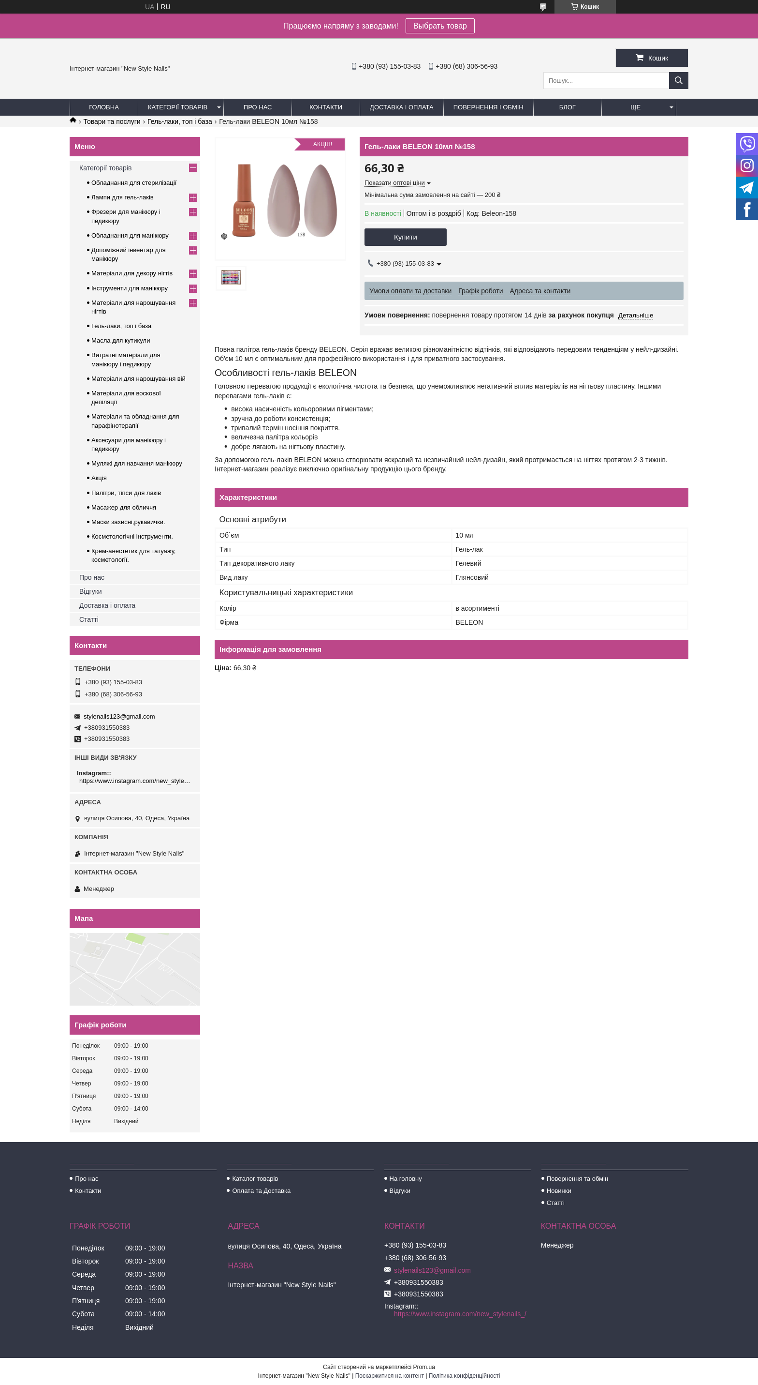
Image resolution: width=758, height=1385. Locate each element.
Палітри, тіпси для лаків (126, 493)
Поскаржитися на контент (389, 1375)
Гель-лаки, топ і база (179, 121)
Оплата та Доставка (261, 1190)
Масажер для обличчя (123, 507)
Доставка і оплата (402, 107)
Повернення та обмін (577, 1178)
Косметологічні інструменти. (132, 536)
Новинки (559, 1190)
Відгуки (90, 591)
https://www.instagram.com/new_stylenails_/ (136, 780)
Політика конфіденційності (464, 1375)
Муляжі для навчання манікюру (136, 463)
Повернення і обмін (488, 107)
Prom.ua (424, 1367)
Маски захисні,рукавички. (128, 522)
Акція (99, 478)
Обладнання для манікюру (130, 235)
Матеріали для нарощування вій (138, 378)
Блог (567, 107)
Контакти (325, 107)
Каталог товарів (255, 1178)
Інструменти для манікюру (129, 288)
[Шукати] (678, 80)
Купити (405, 237)
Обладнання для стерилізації (133, 182)
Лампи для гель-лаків (122, 197)
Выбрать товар (440, 26)
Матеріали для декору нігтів (132, 273)
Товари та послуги (111, 121)
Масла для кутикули (120, 340)
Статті (89, 619)
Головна (104, 107)
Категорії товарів (177, 107)
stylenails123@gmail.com (119, 716)
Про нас (258, 107)
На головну (406, 1178)
